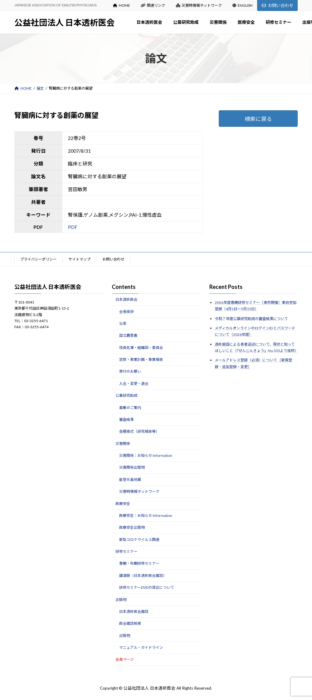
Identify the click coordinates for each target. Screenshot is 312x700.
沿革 (122, 323)
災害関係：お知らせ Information (145, 455)
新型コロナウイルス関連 (139, 539)
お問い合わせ (277, 5)
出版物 (120, 599)
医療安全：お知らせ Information (145, 515)
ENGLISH (242, 5)
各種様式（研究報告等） (139, 431)
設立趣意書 (128, 335)
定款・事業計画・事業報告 (141, 359)
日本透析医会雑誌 (133, 611)
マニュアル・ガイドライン (141, 647)
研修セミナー (126, 551)
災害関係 (122, 443)
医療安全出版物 (132, 527)
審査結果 (126, 419)
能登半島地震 (130, 479)
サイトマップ (79, 259)
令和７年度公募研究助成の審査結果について (251, 318)
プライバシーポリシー (38, 259)
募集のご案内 (130, 407)
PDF (72, 227)
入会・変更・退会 (133, 383)
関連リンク (153, 5)
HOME (121, 5)
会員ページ (124, 659)
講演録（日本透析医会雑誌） (143, 575)
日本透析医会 (126, 299)
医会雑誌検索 (130, 623)
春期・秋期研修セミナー (139, 563)
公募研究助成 (126, 395)
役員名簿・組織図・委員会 (141, 347)
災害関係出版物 (132, 467)
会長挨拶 (126, 311)
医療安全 (122, 503)
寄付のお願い (130, 371)
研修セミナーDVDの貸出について (146, 587)
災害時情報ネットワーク (199, 5)
